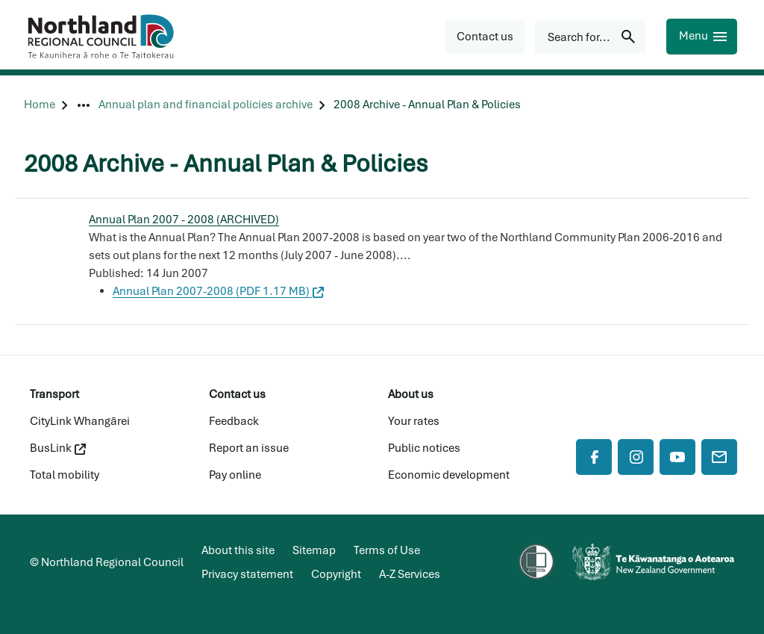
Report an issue (249, 448)
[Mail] (719, 457)
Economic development (449, 474)
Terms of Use (387, 550)
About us (410, 394)
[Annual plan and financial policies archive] (205, 105)
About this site (238, 550)
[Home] (39, 105)
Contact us (237, 394)
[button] (485, 37)
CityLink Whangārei (80, 421)
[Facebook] (594, 457)
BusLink (58, 448)
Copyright (336, 574)
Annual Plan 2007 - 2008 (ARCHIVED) (184, 219)
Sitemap (314, 550)
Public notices (424, 448)
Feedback (234, 421)
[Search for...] (590, 37)
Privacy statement (247, 574)
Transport (54, 394)
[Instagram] (636, 457)
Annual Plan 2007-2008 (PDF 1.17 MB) (218, 291)
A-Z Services (409, 574)
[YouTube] (677, 457)
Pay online (235, 474)
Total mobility (64, 474)
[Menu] (701, 37)
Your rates (413, 421)
